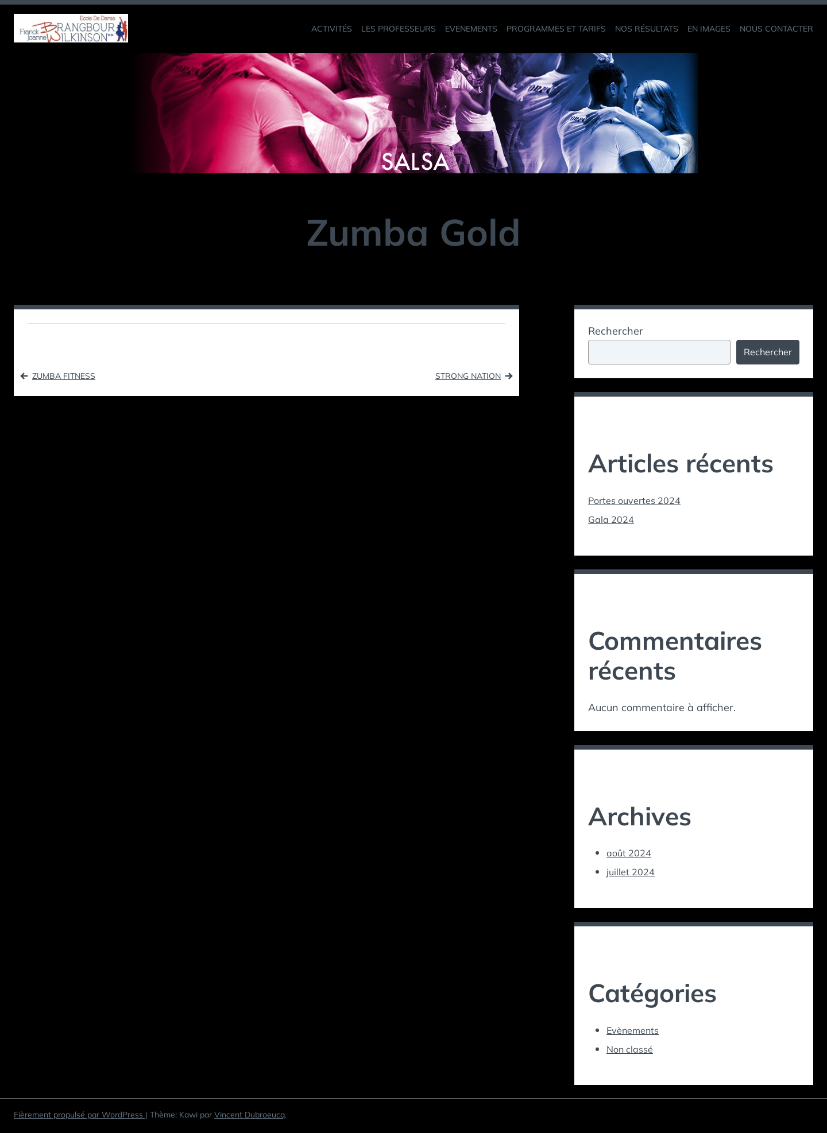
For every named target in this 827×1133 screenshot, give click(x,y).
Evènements (636, 1032)
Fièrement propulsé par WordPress (79, 1117)
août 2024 (631, 855)
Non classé (632, 1051)
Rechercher (615, 331)
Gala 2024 (613, 521)
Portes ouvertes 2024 (639, 502)
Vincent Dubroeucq (249, 1117)
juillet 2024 (632, 873)
